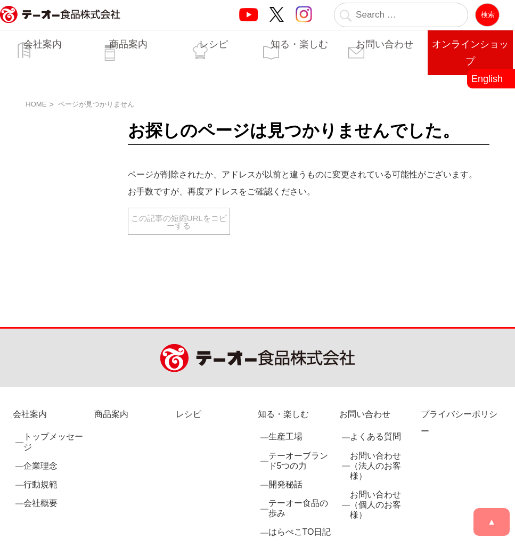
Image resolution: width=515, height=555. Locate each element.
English (487, 79)
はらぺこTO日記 (299, 531)
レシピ (213, 44)
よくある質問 (375, 436)
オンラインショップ (470, 53)
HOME (36, 104)
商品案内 (128, 44)
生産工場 (285, 436)
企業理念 (40, 465)
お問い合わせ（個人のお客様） (375, 504)
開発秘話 (285, 484)
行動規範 (40, 484)
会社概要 (40, 503)
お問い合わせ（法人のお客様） (375, 465)
